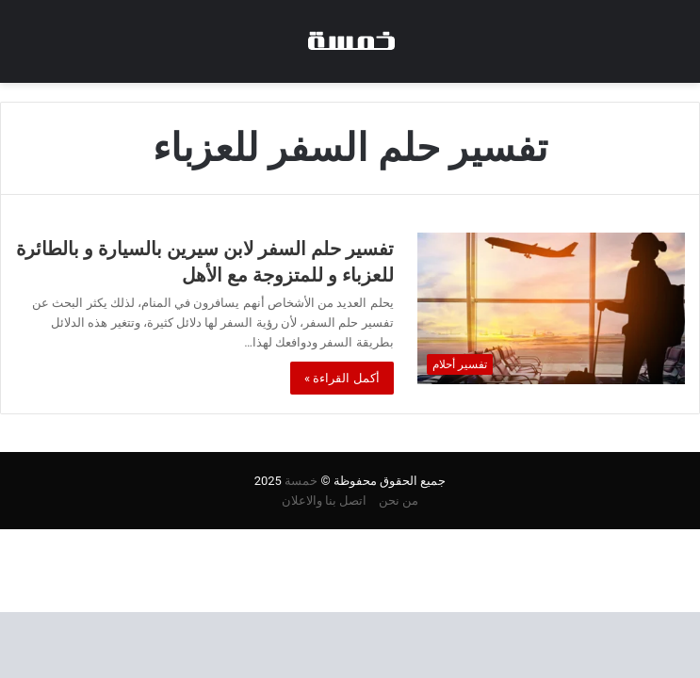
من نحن (398, 500)
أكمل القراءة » (342, 378)
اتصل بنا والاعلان (324, 500)
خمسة (301, 481)
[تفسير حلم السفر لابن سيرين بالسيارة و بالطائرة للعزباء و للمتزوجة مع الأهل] (551, 308)
